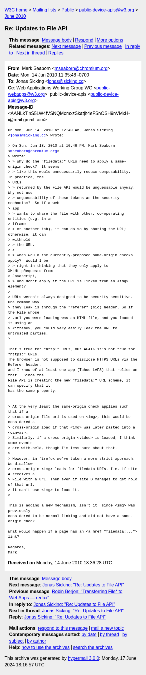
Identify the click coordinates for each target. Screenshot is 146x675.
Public (67, 9)
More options (110, 40)
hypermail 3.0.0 (83, 658)
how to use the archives (46, 647)
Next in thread (30, 52)
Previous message (103, 46)
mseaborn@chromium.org (81, 68)
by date (88, 634)
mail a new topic (107, 628)
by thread (109, 634)
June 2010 (15, 16)
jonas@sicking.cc (65, 81)
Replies (55, 52)
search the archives (93, 647)
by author (36, 641)
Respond (84, 40)
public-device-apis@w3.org (106, 9)
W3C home (16, 9)
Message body (57, 40)
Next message (66, 46)
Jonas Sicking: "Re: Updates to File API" (83, 584)
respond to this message (62, 628)
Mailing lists (44, 9)
